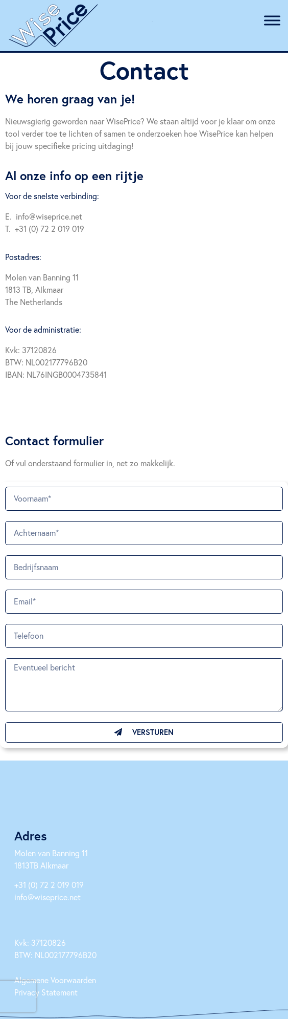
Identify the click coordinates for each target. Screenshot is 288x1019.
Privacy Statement (46, 992)
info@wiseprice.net (47, 897)
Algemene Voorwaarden (55, 979)
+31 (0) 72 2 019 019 (49, 884)
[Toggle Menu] (272, 20)
